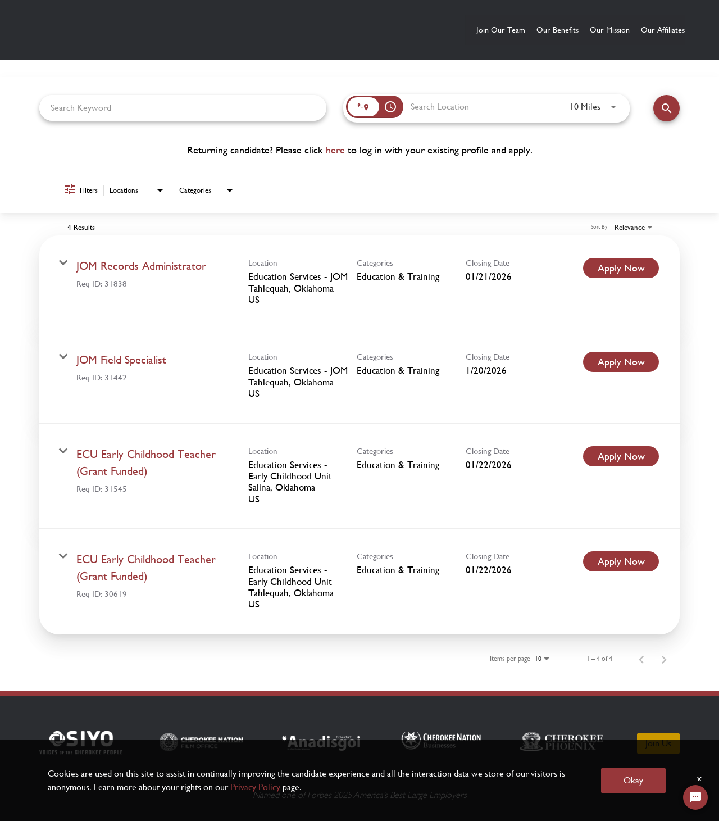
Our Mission (582, 29)
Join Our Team (428, 29)
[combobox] (183, 107)
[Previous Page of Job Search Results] (641, 657)
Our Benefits (507, 29)
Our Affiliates (658, 29)
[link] (359, 281)
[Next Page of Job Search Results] (664, 657)
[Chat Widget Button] (695, 797)
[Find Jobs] (666, 107)
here (335, 149)
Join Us (658, 741)
